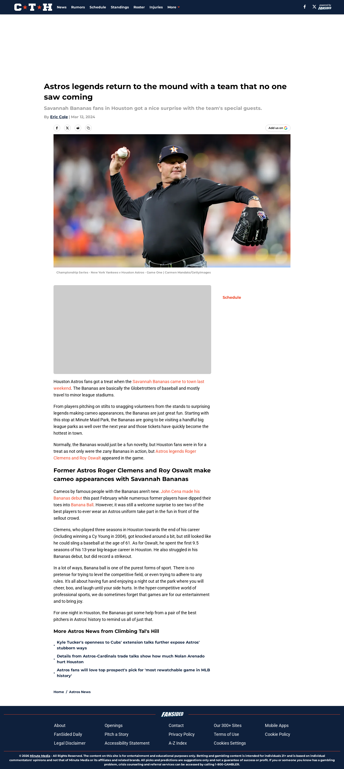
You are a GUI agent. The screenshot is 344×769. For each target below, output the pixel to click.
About (59, 725)
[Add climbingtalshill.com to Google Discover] (277, 128)
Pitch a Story (117, 734)
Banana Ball (82, 504)
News (61, 7)
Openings (114, 725)
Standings (120, 7)
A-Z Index (178, 743)
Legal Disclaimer (70, 743)
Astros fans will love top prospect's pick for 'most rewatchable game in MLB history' (133, 673)
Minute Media (40, 756)
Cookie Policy (277, 734)
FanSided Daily (68, 734)
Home (59, 692)
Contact (176, 725)
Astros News (80, 692)
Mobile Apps (277, 725)
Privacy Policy (182, 734)
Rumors (78, 7)
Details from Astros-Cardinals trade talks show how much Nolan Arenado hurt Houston (130, 659)
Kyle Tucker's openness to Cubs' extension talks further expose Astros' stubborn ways (128, 645)
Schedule (98, 7)
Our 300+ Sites (228, 725)
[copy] (88, 128)
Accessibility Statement (127, 743)
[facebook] (305, 7)
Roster (139, 7)
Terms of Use (226, 734)
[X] (314, 7)
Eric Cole (59, 117)
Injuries (156, 7)
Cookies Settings (230, 743)
